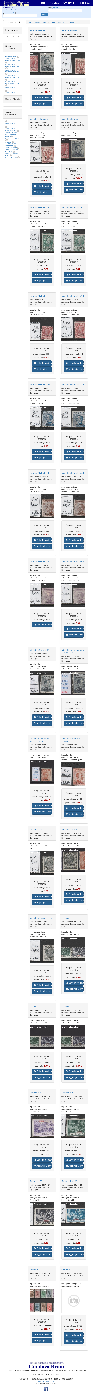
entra (44, 15)
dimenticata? (11, 13)
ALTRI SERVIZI (69, 3)
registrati (55, 8)
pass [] (9, 13)
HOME (42, 3)
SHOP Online (85, 3)
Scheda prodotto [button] (43, 97)
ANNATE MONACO (11, 157)
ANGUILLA (8, 142)
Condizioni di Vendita (10, 10)
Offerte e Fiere (53, 3)
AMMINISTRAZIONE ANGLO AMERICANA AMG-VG (11, 134)
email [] (53, 8)
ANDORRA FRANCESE (12, 138)
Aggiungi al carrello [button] (43, 103)
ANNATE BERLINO (11, 147)
